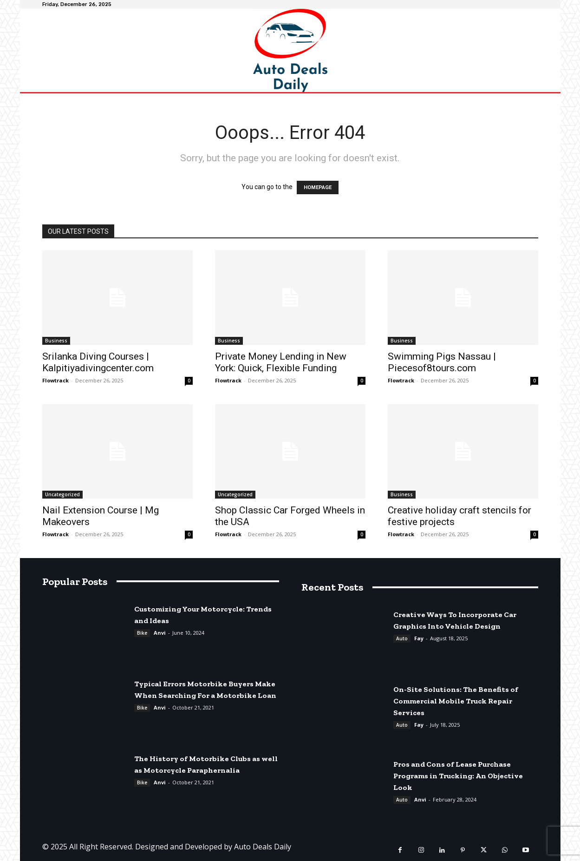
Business (56, 340)
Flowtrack (55, 380)
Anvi (160, 632)
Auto (402, 638)
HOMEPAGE (318, 187)
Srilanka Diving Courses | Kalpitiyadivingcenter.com (98, 362)
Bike (142, 633)
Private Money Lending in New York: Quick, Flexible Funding (280, 362)
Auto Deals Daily (262, 846)
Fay (419, 638)
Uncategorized (62, 494)
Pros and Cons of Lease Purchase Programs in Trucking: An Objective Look (458, 776)
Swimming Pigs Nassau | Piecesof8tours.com (442, 362)
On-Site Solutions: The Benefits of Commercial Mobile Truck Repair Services (455, 701)
